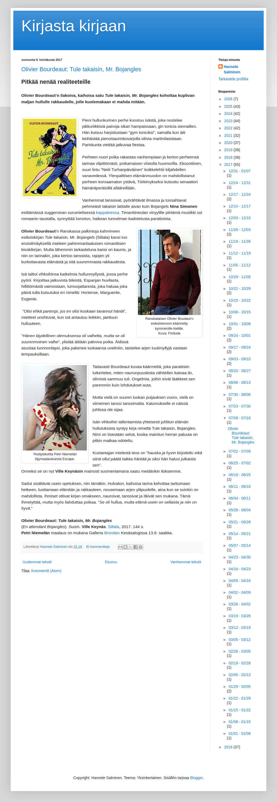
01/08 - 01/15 (240, 722)
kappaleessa (107, 212)
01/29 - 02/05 (240, 686)
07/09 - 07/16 (240, 418)
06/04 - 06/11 (240, 498)
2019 (229, 150)
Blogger (196, 778)
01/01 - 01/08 (240, 733)
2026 (229, 99)
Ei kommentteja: (98, 547)
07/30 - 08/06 (240, 394)
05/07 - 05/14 (240, 545)
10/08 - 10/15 (240, 312)
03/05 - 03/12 (240, 639)
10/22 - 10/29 (240, 288)
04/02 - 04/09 (240, 592)
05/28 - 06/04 (240, 510)
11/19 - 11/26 (240, 241)
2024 (229, 113)
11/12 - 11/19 (240, 253)
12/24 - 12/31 (240, 183)
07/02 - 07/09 (240, 451)
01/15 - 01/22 (240, 710)
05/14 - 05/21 (240, 534)
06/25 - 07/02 (240, 463)
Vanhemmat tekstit (185, 562)
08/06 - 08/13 (240, 382)
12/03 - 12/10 (240, 218)
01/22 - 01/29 (240, 698)
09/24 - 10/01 (240, 335)
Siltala (113, 526)
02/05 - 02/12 (240, 675)
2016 (229, 747)
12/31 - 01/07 (240, 171)
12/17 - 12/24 (240, 194)
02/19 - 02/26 (240, 663)
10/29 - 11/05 (240, 277)
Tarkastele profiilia (233, 79)
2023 (229, 121)
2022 (229, 128)
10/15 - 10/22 (240, 300)
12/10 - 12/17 (240, 206)
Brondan (112, 532)
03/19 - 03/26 (240, 616)
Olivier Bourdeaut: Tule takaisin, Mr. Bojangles (81, 69)
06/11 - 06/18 (240, 486)
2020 (229, 143)
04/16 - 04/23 (240, 569)
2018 (229, 157)
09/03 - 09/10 (240, 359)
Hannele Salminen (232, 69)
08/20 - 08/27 (240, 371)
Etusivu (111, 562)
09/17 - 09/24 (240, 347)
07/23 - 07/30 (240, 406)
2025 (229, 106)
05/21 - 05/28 (240, 522)
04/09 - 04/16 (240, 580)
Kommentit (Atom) (46, 571)
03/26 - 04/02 (240, 604)
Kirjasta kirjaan (73, 26)
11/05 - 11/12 (240, 265)
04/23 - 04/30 (240, 557)
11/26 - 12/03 (240, 230)
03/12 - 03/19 (240, 627)
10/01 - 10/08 (240, 324)
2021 (229, 135)
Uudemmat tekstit (37, 562)
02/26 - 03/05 (240, 651)
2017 (229, 164)
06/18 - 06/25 (240, 475)
